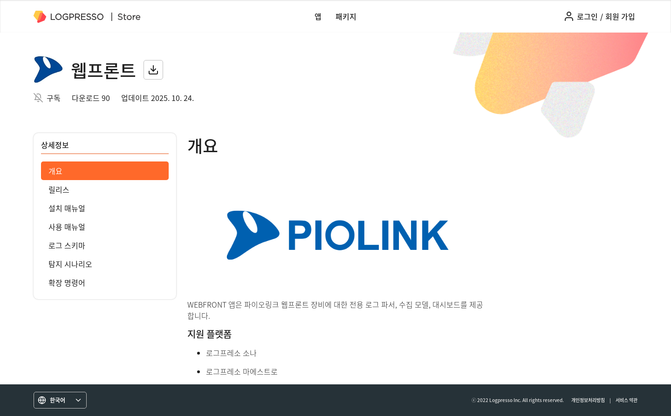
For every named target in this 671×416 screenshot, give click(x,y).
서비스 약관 (626, 399)
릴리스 (58, 189)
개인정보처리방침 (588, 399)
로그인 (587, 16)
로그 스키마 (66, 245)
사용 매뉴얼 (66, 226)
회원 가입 (620, 16)
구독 (54, 97)
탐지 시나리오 (70, 263)
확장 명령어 (66, 282)
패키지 (346, 16)
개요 (55, 170)
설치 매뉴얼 (66, 208)
